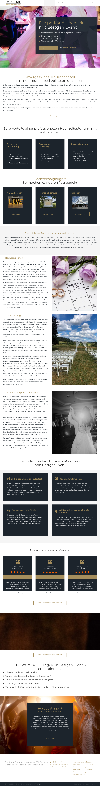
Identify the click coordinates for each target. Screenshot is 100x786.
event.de (60, 764)
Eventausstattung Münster (82, 769)
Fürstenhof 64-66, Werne (60, 767)
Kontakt (91, 2)
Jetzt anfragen (48, 48)
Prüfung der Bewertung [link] (17, 593)
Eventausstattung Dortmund (83, 764)
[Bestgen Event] (13, 2)
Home (39, 2)
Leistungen (49, 2)
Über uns (73, 2)
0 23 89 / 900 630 (57, 762)
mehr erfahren (69, 48)
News (82, 2)
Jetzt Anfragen (50, 738)
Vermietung (61, 2)
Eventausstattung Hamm (82, 767)
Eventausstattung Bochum (82, 762)
